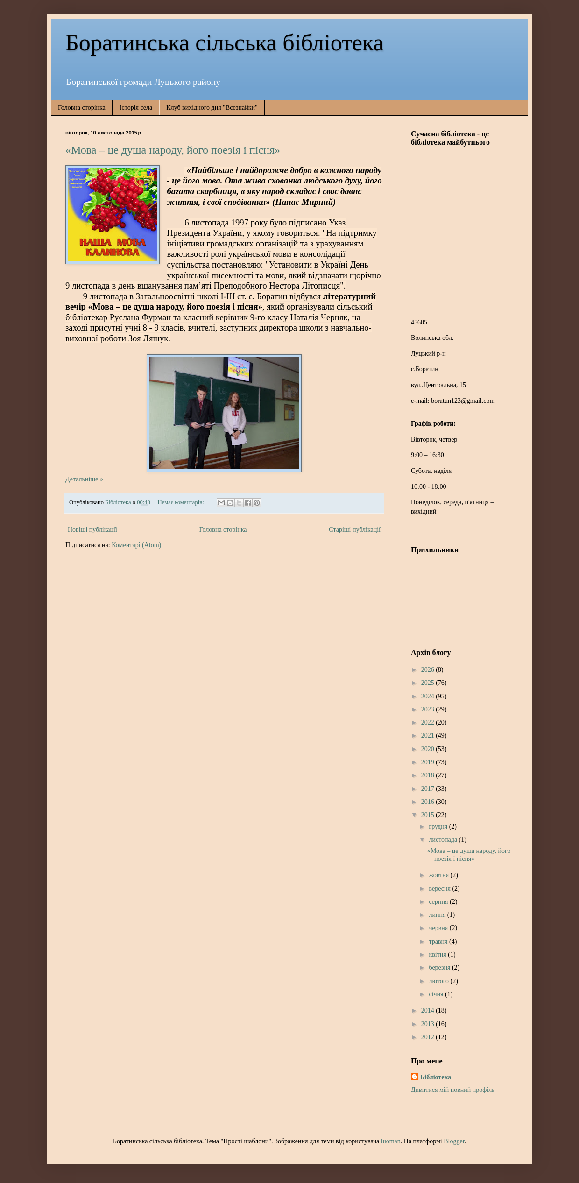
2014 (428, 1010)
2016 (428, 801)
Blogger (454, 1141)
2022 (428, 722)
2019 (428, 762)
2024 (428, 696)
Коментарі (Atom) (136, 545)
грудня (439, 826)
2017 (428, 788)
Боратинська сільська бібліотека (224, 42)
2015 (428, 814)
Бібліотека (435, 1077)
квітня (438, 954)
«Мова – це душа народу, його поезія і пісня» (172, 150)
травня (439, 941)
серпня (439, 901)
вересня (440, 888)
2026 (428, 669)
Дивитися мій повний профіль (453, 1089)
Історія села (136, 107)
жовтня (439, 875)
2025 (428, 682)
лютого (439, 981)
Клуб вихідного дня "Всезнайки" (211, 107)
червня (439, 927)
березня (440, 967)
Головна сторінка (82, 107)
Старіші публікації (355, 529)
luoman (391, 1141)
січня (437, 994)
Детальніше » (84, 479)
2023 (428, 709)
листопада (444, 839)
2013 (428, 1024)
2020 (428, 749)
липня (438, 914)
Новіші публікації (92, 529)
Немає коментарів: (181, 502)
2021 (428, 735)
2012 (428, 1037)
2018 (428, 775)
